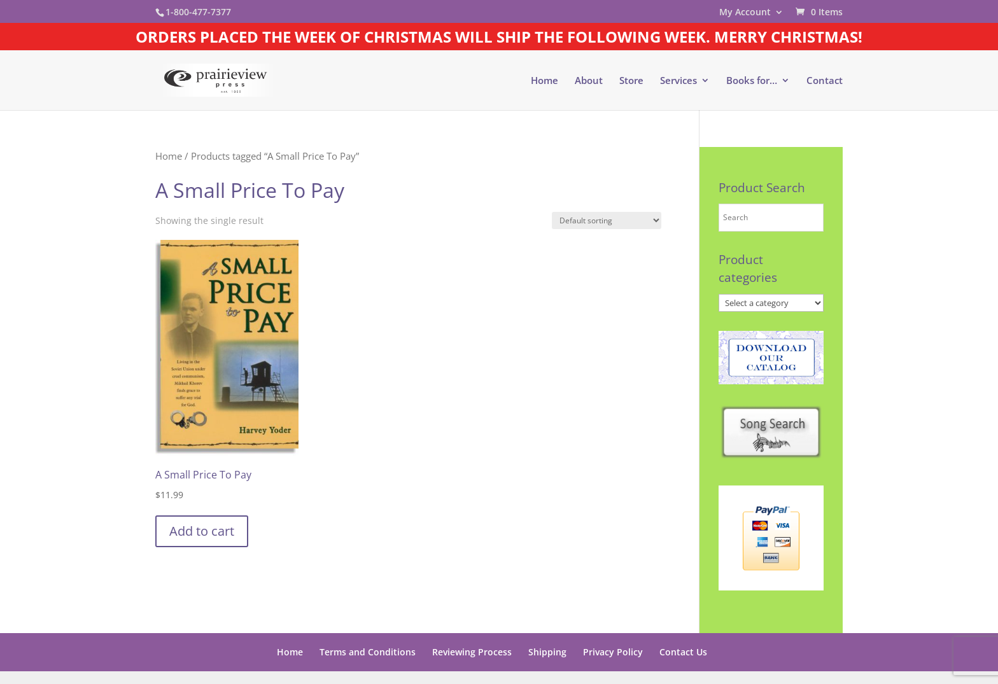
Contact (824, 81)
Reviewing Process (472, 652)
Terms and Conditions (368, 652)
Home (544, 81)
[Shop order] (606, 220)
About (589, 81)
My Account (745, 13)
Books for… (751, 81)
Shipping (547, 652)
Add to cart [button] (201, 531)
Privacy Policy (613, 652)
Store (631, 81)
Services (678, 81)
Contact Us (683, 652)
